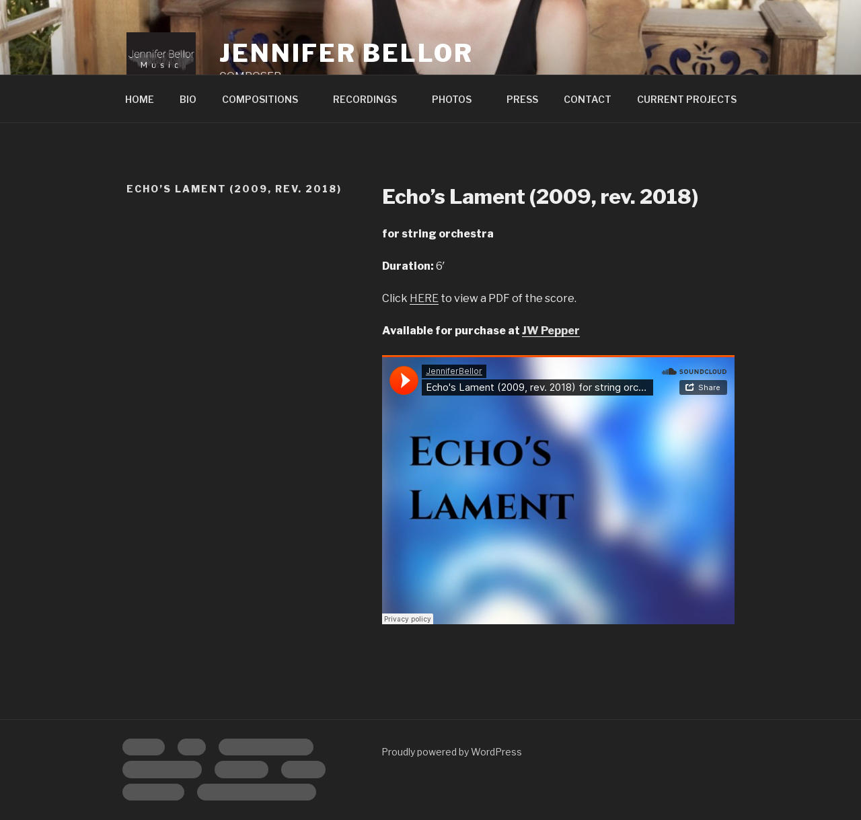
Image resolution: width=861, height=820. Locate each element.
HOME (139, 99)
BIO (188, 99)
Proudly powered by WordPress (451, 751)
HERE (424, 298)
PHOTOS (458, 99)
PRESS (522, 99)
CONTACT (587, 99)
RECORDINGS (371, 99)
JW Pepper (551, 330)
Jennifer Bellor (346, 53)
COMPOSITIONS (266, 99)
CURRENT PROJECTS (687, 99)
